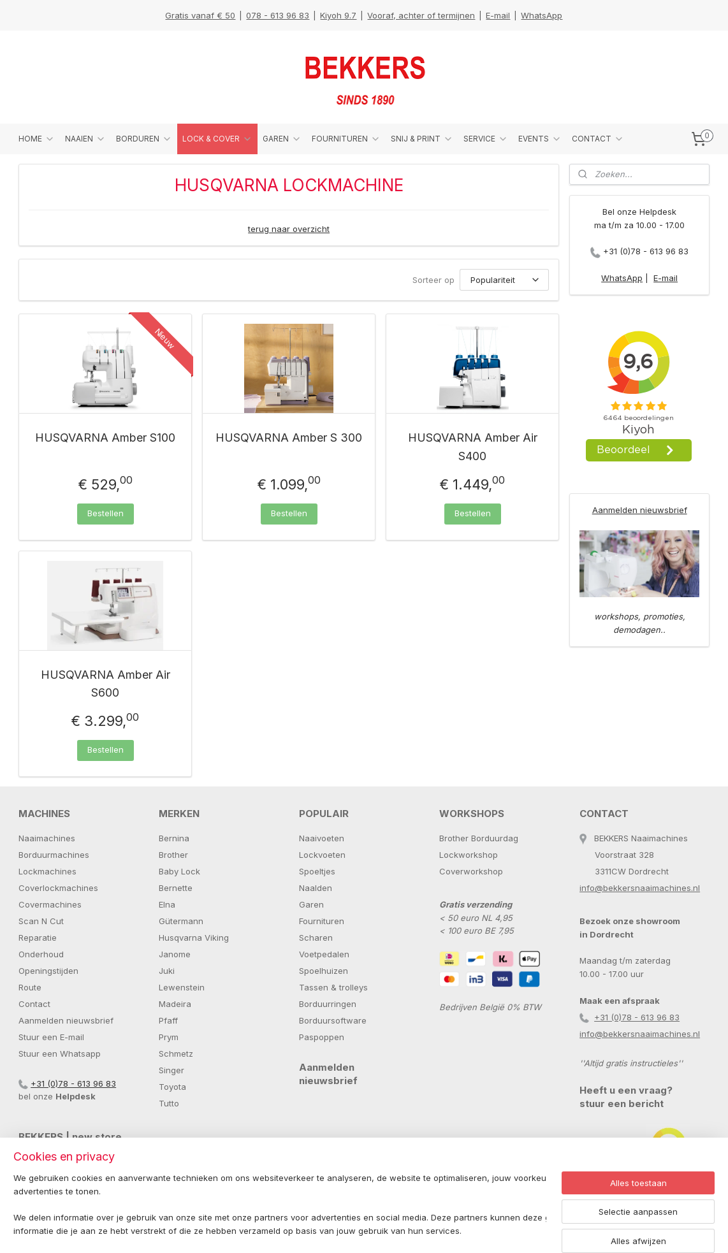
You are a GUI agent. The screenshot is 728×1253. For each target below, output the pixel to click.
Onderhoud (41, 954)
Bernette (176, 888)
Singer (171, 1070)
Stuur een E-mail (51, 1037)
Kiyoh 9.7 (338, 15)
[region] (279, 1205)
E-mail (498, 15)
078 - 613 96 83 (277, 15)
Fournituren (321, 921)
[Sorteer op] (504, 280)
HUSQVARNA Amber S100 (105, 437)
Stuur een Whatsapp (59, 1053)
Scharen (316, 937)
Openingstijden (48, 971)
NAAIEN (85, 139)
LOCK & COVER (217, 139)
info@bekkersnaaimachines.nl (639, 888)
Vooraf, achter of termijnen (421, 15)
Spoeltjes (317, 871)
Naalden (315, 888)
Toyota (172, 1087)
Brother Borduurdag (478, 838)
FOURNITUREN (346, 139)
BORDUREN (144, 139)
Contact (34, 1004)
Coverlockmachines (58, 888)
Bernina (174, 838)
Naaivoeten (321, 838)
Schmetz (176, 1053)
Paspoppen (321, 1037)
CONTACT (598, 139)
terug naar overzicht (289, 229)
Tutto (169, 1103)
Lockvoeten (322, 855)
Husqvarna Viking (194, 937)
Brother (173, 855)
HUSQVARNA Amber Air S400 (472, 447)
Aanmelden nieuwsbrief (639, 510)
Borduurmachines (53, 855)
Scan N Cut (41, 921)
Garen (311, 904)
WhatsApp (541, 15)
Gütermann (181, 921)
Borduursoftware (333, 1020)
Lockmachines (47, 871)
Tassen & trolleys (333, 987)
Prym (168, 1037)
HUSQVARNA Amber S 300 (288, 437)
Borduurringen (327, 1004)
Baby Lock (179, 871)
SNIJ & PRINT (422, 139)
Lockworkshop (468, 855)
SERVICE (485, 139)
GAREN (282, 139)
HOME (36, 139)
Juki (167, 971)
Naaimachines (46, 838)
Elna (167, 904)
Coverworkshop (471, 871)
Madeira (175, 1004)
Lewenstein (182, 987)
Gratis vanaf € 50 (200, 15)
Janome (175, 954)
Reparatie (37, 937)
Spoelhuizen (323, 971)
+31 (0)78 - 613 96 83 (645, 251)
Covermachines (50, 904)
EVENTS (540, 139)
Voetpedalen (324, 954)
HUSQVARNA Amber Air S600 (105, 684)
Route (29, 987)
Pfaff (168, 1020)
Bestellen (105, 513)
